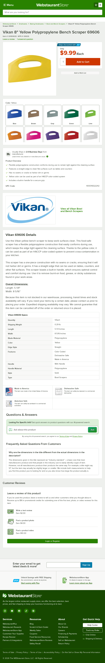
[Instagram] (5, 611)
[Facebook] (19, 611)
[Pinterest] (33, 611)
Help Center (92, 625)
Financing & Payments (67, 634)
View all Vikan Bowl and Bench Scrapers (72, 210)
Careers (61, 630)
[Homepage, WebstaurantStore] (52, 4)
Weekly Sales (35, 630)
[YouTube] (12, 611)
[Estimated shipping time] (47, 156)
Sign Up (86, 565)
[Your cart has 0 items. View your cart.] (98, 5)
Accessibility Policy (52, 652)
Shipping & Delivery (92, 639)
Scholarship (63, 637)
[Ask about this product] (52, 430)
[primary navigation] (8, 5)
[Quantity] (63, 61)
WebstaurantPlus (10, 624)
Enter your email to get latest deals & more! (26, 565)
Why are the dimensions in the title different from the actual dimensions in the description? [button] (46, 454)
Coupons (33, 634)
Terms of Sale (8, 652)
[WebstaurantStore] (37, 595)
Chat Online (89, 635)
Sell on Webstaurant (66, 640)
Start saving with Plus (30, 583)
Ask (92, 430)
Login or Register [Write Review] (52, 541)
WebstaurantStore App (12, 630)
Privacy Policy (78, 436)
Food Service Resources (40, 637)
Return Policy (63, 644)
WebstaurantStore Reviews (41, 640)
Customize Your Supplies (13, 634)
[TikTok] (26, 611)
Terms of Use (64, 436)
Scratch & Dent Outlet (39, 627)
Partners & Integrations (12, 640)
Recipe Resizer (9, 637)
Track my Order (92, 630)
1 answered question (25, 39)
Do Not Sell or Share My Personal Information (81, 652)
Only (62, 49)
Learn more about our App (80, 583)
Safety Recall (35, 644)
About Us (62, 624)
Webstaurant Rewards (12, 627)
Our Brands (63, 627)
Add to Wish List (80, 73)
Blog (31, 624)
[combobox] (52, 12)
